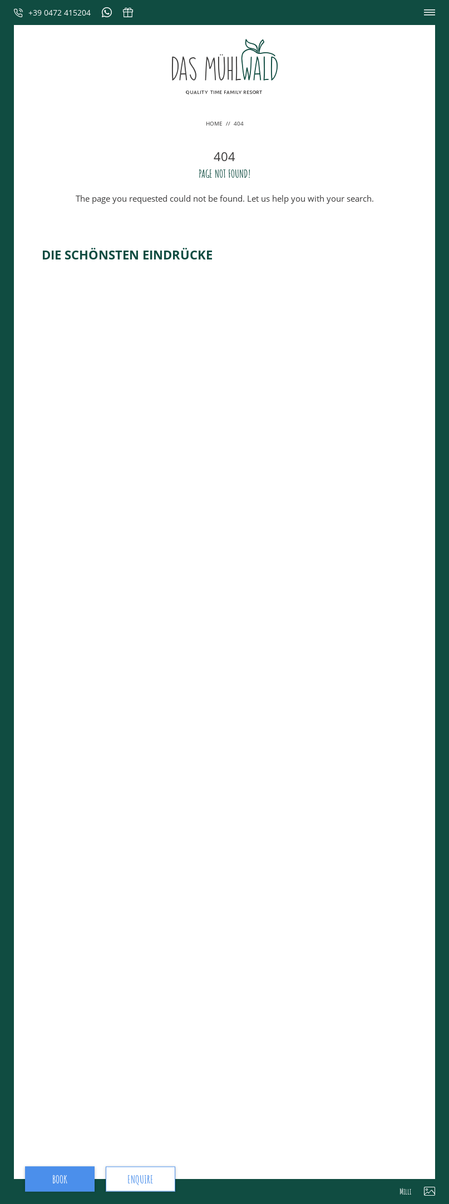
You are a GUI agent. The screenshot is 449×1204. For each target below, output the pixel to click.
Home (215, 123)
